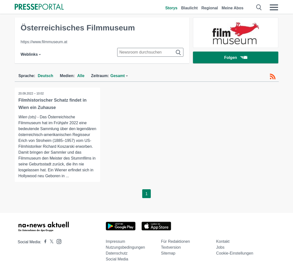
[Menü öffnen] (273, 7)
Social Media (117, 259)
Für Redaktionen (175, 241)
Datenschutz (116, 253)
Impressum (115, 241)
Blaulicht (189, 8)
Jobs (220, 247)
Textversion (171, 247)
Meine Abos (232, 8)
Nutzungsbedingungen (125, 247)
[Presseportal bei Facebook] (44, 242)
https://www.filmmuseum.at (44, 42)
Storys (171, 8)
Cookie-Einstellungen (234, 253)
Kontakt (222, 241)
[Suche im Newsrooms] (150, 52)
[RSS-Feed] (272, 76)
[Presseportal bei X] (50, 242)
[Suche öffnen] (259, 7)
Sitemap (168, 253)
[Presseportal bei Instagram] (57, 241)
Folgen (235, 57)
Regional (209, 8)
